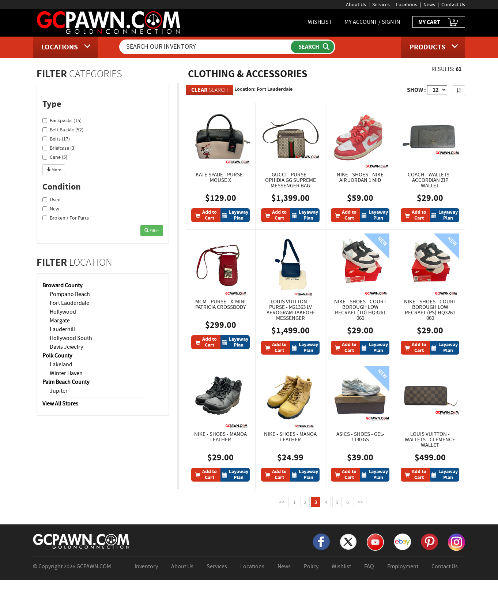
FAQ (369, 566)
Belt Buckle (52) (62, 129)
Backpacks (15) (62, 120)
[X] (348, 541)
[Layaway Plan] (235, 215)
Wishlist (341, 566)
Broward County (62, 285)
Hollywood (63, 311)
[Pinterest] (429, 541)
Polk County (57, 355)
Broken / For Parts (65, 217)
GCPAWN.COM (93, 566)
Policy (311, 566)
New (50, 208)
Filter (151, 230)
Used (51, 199)
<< (282, 502)
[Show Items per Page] (437, 89)
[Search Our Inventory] (206, 47)
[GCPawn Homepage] (109, 22)
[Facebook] (321, 541)
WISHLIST (320, 22)
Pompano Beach (70, 294)
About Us (356, 4)
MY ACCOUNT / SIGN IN (372, 22)
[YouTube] (375, 541)
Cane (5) (54, 157)
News (429, 4)
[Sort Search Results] (459, 90)
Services (381, 4)
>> (360, 502)
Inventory (146, 566)
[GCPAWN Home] (81, 541)
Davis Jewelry (66, 347)
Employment (402, 566)
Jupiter (59, 390)
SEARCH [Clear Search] (209, 90)
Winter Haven (66, 373)
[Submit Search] (312, 47)
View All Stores (60, 403)
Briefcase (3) (59, 148)
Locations (406, 4)
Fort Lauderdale (69, 303)
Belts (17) (56, 138)
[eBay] (402, 541)
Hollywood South (71, 338)
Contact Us (453, 4)
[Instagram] (456, 541)
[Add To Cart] (205, 215)
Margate (60, 320)
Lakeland (61, 364)
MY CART (438, 22)
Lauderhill (62, 329)
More (53, 170)
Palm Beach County (65, 382)
